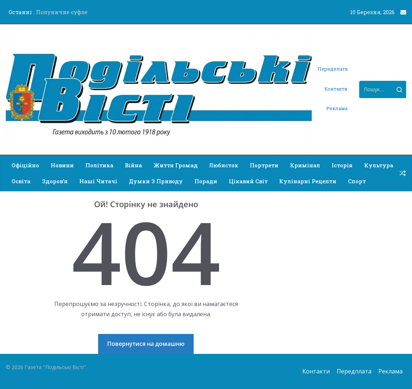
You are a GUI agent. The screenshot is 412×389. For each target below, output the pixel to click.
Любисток (223, 165)
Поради (205, 181)
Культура (378, 165)
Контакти (336, 88)
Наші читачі (98, 181)
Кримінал (305, 165)
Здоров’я (55, 181)
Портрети (264, 165)
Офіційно (25, 165)
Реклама (337, 108)
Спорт (357, 181)
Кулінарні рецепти (307, 181)
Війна (133, 165)
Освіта (21, 181)
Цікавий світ (248, 181)
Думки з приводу (156, 181)
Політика (99, 165)
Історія (342, 165)
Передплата (333, 69)
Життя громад (176, 165)
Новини (62, 165)
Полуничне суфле (62, 12)
